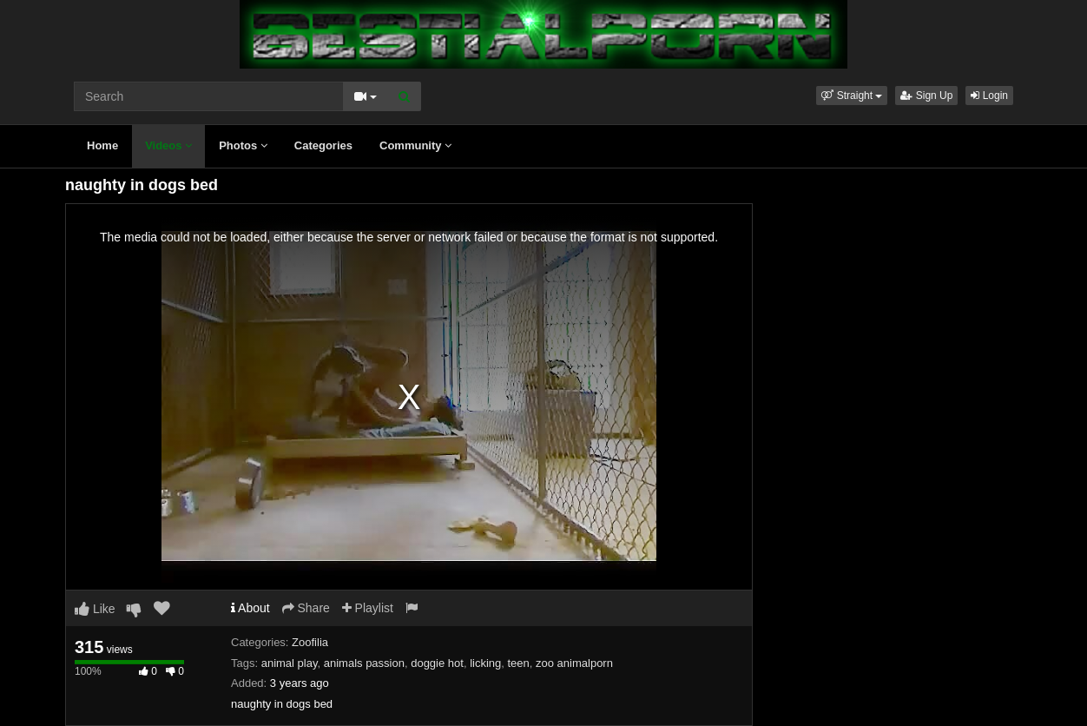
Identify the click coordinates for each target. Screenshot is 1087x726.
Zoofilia (310, 642)
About (250, 608)
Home (102, 145)
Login (989, 95)
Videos (168, 145)
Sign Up (926, 95)
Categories (323, 145)
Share (306, 608)
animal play (289, 663)
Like (95, 609)
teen (519, 663)
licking (485, 663)
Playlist (367, 608)
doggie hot (437, 663)
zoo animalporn (574, 663)
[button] (851, 95)
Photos (243, 145)
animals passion (364, 663)
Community (415, 145)
